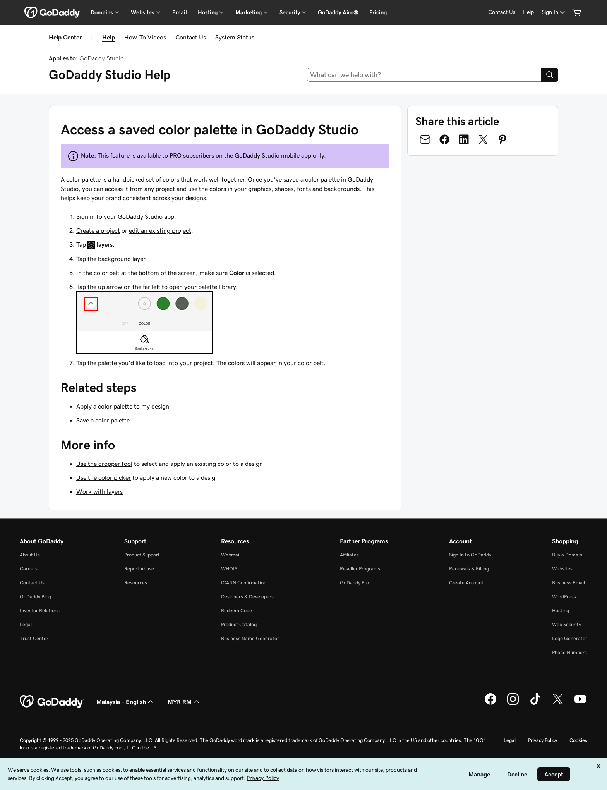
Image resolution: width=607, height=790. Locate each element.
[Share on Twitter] (483, 139)
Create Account (466, 582)
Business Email (568, 582)
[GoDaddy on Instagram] (513, 704)
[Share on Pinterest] (502, 139)
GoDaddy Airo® (338, 12)
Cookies (578, 740)
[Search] (549, 75)
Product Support (142, 554)
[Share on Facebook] (444, 139)
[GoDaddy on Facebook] (490, 704)
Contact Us (190, 37)
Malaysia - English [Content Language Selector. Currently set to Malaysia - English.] (125, 701)
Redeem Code (236, 610)
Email (179, 12)
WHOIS (229, 568)
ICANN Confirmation (243, 582)
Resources (135, 582)
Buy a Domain (567, 554)
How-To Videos (145, 37)
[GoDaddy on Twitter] (558, 704)
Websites (562, 568)
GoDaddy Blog (35, 596)
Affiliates (349, 554)
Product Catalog (239, 624)
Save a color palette (103, 420)
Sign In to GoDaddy (470, 554)
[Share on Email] (425, 139)
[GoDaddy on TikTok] (535, 704)
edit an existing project (160, 230)
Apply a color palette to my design (122, 406)
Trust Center (34, 638)
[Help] (528, 12)
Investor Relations (40, 610)
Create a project (98, 230)
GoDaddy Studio (101, 58)
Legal (26, 624)
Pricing (378, 12)
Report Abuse (139, 568)
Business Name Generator (250, 638)
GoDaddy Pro (354, 582)
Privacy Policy (542, 740)
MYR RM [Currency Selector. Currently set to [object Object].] (184, 701)
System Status (234, 37)
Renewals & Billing (469, 568)
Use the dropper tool (104, 463)
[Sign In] (553, 12)
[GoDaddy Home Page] (52, 701)
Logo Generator (569, 638)
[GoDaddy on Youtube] (580, 704)
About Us (30, 554)
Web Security (566, 624)
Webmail (230, 554)
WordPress (564, 596)
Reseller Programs (360, 568)
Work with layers (99, 491)
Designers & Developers (247, 596)
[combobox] (424, 74)
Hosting (560, 610)
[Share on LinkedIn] (463, 139)
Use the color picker (103, 477)
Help (108, 37)
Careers (29, 568)
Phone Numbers (569, 652)
